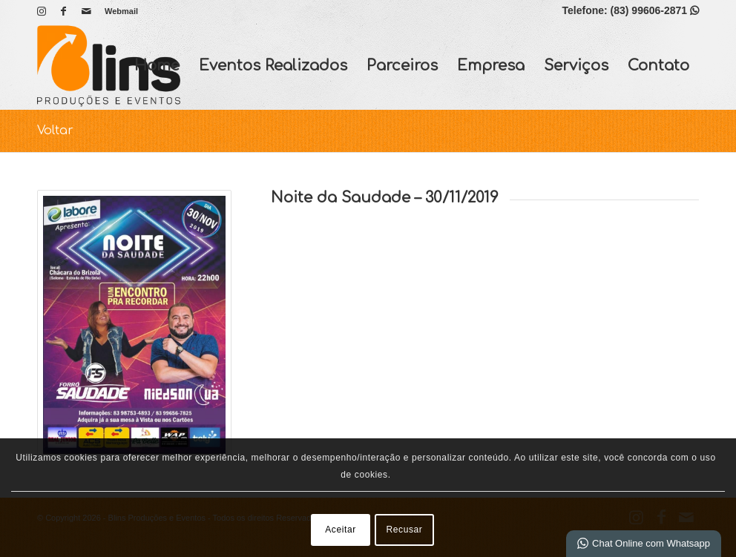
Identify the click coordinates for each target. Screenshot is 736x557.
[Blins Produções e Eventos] (108, 66)
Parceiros (402, 65)
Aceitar (340, 529)
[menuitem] (117, 11)
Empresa (491, 65)
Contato (658, 65)
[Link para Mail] (86, 11)
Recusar (405, 529)
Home (157, 65)
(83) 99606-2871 (655, 10)
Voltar (55, 130)
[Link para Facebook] (63, 11)
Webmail (121, 11)
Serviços (576, 65)
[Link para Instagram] (41, 11)
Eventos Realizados (273, 65)
